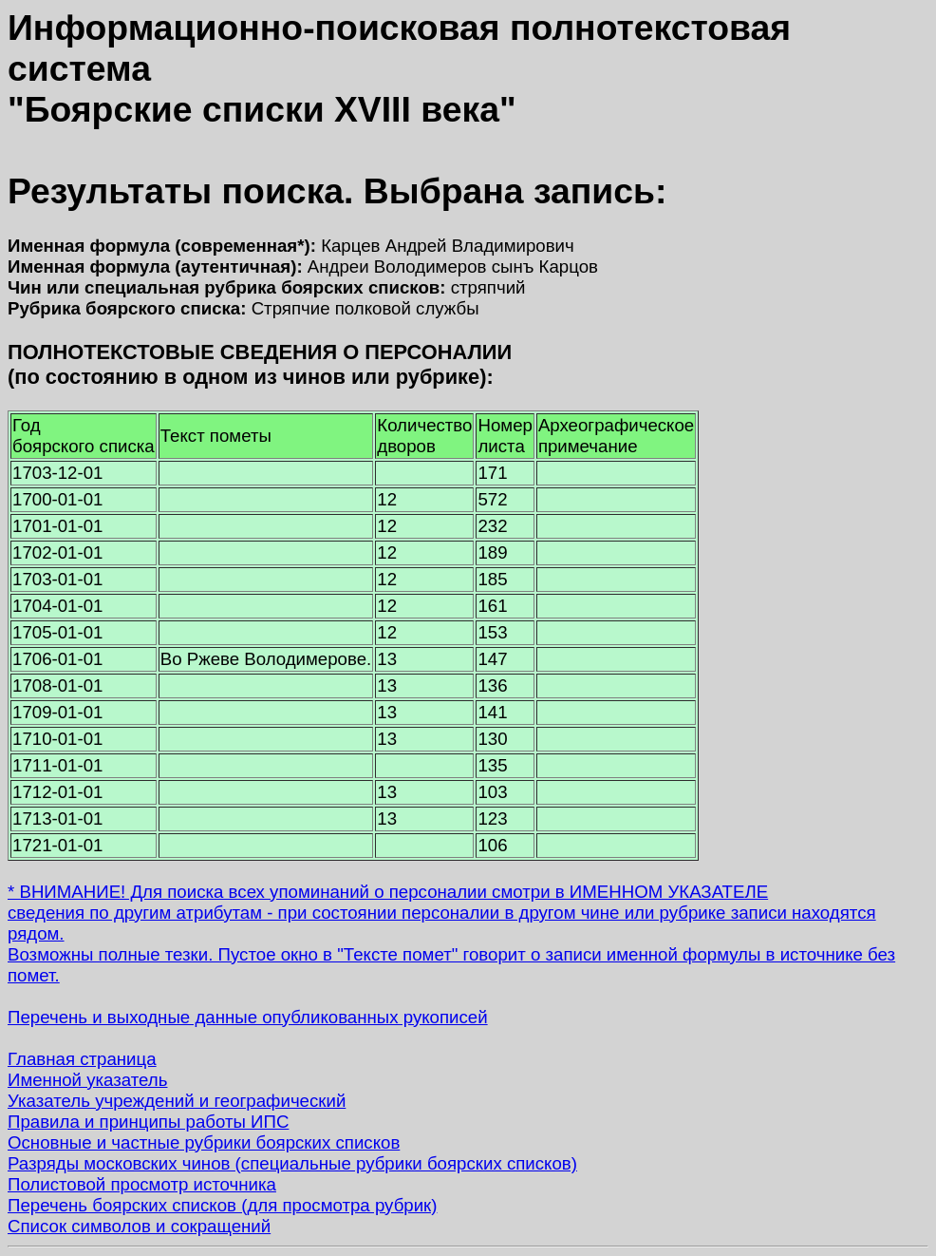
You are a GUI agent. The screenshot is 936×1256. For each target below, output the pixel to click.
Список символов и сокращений (139, 1226)
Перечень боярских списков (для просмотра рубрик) (223, 1205)
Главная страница (82, 1059)
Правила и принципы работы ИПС (148, 1122)
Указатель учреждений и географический (177, 1101)
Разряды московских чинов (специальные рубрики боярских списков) (292, 1163)
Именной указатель (87, 1080)
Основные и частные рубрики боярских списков (204, 1142)
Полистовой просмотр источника (142, 1184)
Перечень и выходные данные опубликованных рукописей (248, 1017)
